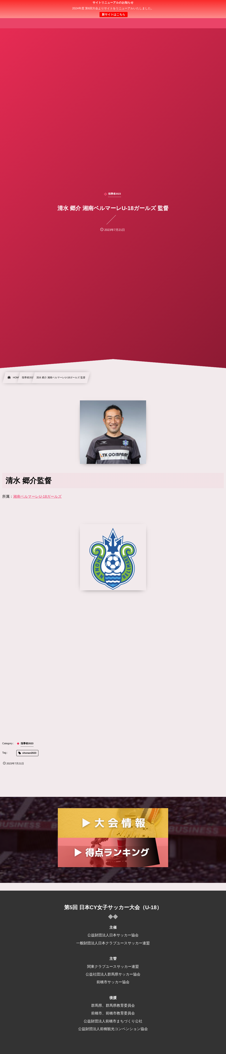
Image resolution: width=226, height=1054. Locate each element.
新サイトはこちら (113, 14)
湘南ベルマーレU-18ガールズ (37, 497)
